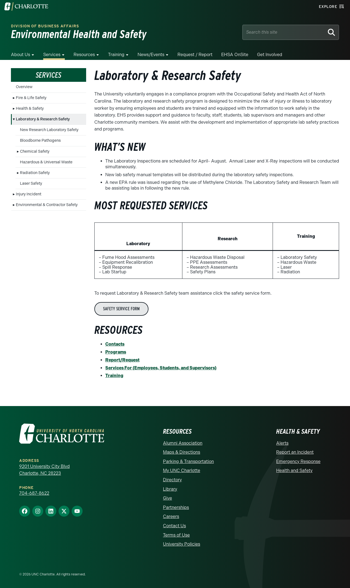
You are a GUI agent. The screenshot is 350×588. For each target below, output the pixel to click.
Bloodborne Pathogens (40, 140)
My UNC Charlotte (181, 470)
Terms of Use (176, 535)
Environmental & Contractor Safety (47, 204)
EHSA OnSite (234, 54)
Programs (115, 352)
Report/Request (122, 360)
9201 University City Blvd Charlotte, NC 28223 (44, 470)
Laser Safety (31, 183)
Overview (24, 87)
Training (116, 54)
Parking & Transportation (188, 461)
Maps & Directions (181, 452)
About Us (20, 54)
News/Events (151, 54)
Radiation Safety (35, 172)
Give (167, 498)
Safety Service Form (121, 308)
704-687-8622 (34, 493)
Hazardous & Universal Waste (46, 162)
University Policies (181, 544)
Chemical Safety (34, 151)
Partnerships (176, 507)
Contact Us (174, 525)
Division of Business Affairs (45, 26)
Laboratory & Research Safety (43, 119)
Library (170, 489)
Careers (171, 516)
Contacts (114, 344)
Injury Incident (28, 194)
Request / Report (194, 54)
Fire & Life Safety (31, 97)
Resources (84, 54)
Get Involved (269, 54)
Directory (172, 479)
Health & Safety (30, 108)
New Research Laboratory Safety (49, 130)
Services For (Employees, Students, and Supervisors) (161, 367)
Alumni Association (182, 443)
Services (51, 54)
